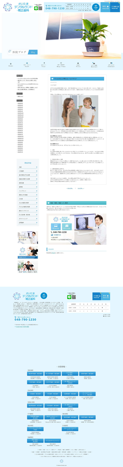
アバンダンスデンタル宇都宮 (35, 428)
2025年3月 (20, 107)
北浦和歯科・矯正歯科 (70, 393)
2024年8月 (20, 120)
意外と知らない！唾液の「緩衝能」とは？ (28, 87)
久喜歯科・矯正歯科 (35, 393)
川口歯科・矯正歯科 (52, 393)
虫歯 (20, 167)
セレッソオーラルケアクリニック (70, 428)
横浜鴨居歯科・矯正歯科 (35, 405)
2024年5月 (20, 126)
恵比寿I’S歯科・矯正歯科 (35, 373)
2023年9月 (20, 142)
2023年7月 (20, 146)
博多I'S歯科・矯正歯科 (35, 440)
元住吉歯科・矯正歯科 (53, 405)
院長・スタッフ (46, 449)
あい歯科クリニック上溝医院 (70, 405)
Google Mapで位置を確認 (22, 326)
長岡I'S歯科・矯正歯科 (87, 417)
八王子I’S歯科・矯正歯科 (52, 382)
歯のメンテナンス (24, 210)
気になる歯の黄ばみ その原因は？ (26, 89)
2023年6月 (20, 148)
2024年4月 (20, 128)
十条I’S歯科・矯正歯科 (35, 382)
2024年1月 (20, 134)
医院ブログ (20, 96)
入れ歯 (21, 198)
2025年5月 (20, 103)
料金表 (53, 252)
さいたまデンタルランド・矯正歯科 (87, 393)
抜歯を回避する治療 (24, 179)
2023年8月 (20, 144)
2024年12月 (20, 113)
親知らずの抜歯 (23, 194)
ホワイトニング (23, 218)
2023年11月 (20, 138)
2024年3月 (20, 130)
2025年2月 (20, 109)
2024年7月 (20, 122)
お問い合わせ (81, 449)
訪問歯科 (21, 222)
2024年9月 (20, 118)
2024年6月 (20, 124)
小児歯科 (21, 171)
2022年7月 (20, 152)
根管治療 (21, 183)
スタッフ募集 (74, 449)
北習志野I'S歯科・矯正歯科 (35, 417)
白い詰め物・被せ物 (24, 214)
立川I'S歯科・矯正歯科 (70, 373)
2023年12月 (20, 136)
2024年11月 (20, 115)
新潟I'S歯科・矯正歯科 (70, 417)
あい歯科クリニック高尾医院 (70, 382)
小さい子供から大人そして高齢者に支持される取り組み (53, 456)
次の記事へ (81, 188)
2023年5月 (20, 150)
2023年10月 (20, 140)
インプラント (22, 191)
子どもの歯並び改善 (24, 206)
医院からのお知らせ (77, 456)
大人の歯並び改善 (24, 202)
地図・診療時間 (66, 449)
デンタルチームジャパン (52, 440)
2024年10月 (20, 117)
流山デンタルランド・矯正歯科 (53, 417)
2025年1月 (20, 111)
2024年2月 (20, 132)
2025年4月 (20, 105)
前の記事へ (70, 188)
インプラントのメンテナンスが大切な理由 (28, 78)
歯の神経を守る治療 (24, 175)
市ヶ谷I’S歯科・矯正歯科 (52, 373)
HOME (40, 449)
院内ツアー (54, 449)
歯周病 (21, 187)
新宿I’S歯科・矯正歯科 (87, 373)
